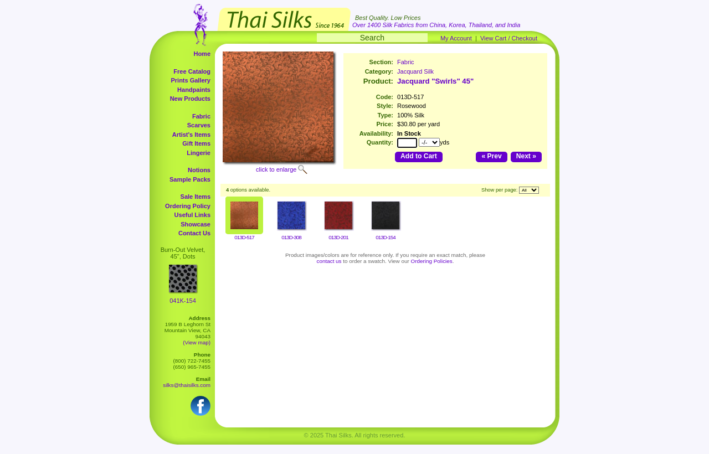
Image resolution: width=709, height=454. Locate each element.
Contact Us (194, 233)
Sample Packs (189, 179)
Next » (526, 156)
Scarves (198, 125)
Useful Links (192, 214)
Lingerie (198, 152)
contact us (329, 261)
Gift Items (196, 143)
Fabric (201, 116)
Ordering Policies (432, 261)
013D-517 (244, 237)
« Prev (491, 156)
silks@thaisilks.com (186, 385)
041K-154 (182, 300)
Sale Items (195, 196)
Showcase (195, 224)
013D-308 (291, 237)
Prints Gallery (190, 80)
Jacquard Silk (415, 71)
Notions (199, 170)
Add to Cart (418, 156)
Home (201, 53)
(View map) (196, 342)
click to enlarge (276, 169)
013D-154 (385, 237)
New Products (190, 98)
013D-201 (338, 237)
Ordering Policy (187, 206)
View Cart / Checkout (508, 38)
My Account (456, 38)
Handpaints (193, 89)
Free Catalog (191, 71)
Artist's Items (191, 134)
